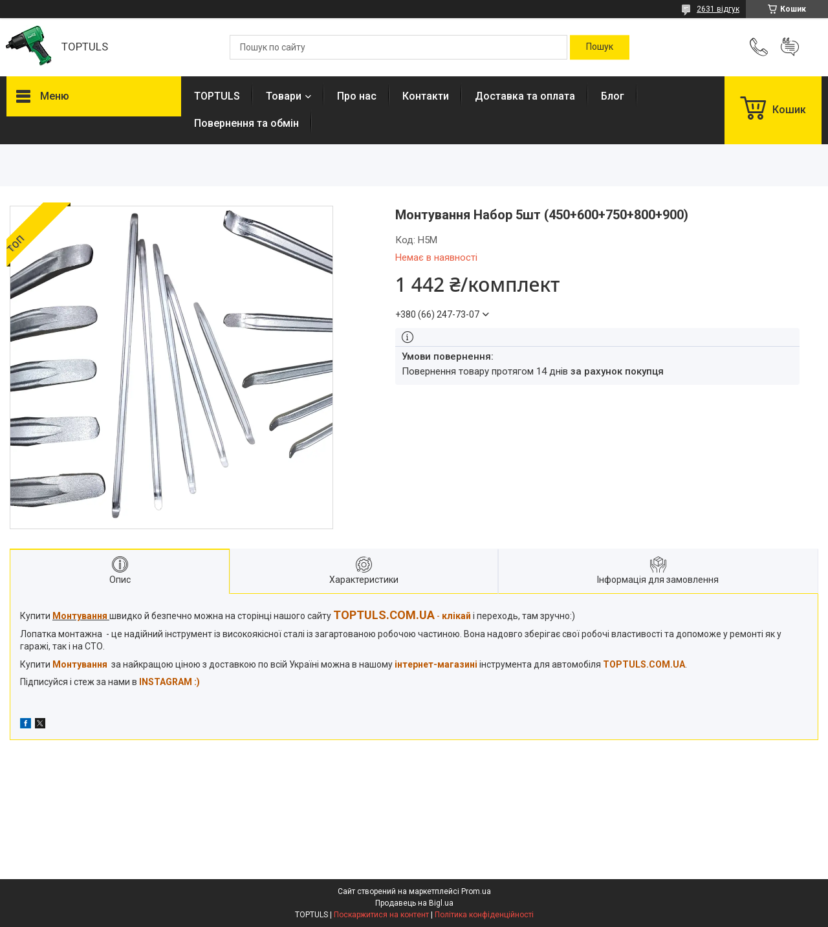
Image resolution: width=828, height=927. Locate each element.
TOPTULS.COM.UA (644, 664)
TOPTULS (217, 96)
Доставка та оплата (525, 96)
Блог (612, 96)
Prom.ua (476, 891)
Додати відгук (790, 47)
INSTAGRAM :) (169, 682)
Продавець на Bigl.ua (414, 903)
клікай (456, 616)
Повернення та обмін (246, 123)
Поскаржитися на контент (381, 914)
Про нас (356, 96)
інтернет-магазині (436, 664)
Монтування (79, 664)
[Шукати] (599, 47)
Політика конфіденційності (484, 914)
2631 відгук (718, 9)
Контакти (425, 96)
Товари (283, 96)
